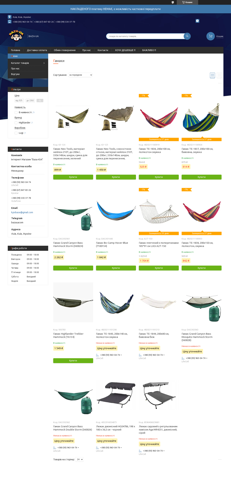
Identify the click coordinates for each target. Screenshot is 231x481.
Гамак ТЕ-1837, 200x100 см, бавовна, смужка (197, 150)
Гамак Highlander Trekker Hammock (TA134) (68, 335)
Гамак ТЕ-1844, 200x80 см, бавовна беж (154, 335)
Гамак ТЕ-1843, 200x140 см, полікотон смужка (112, 335)
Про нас (86, 50)
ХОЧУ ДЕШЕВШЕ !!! (125, 50)
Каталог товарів (20, 63)
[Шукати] (187, 36)
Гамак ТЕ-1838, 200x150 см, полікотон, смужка (197, 244)
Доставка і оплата (37, 50)
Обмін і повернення (64, 50)
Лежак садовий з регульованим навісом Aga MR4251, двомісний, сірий (158, 429)
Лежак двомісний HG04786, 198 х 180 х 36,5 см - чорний (115, 428)
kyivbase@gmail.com (22, 212)
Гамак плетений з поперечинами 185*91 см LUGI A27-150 (159, 244)
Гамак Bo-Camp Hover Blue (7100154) (112, 244)
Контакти (103, 50)
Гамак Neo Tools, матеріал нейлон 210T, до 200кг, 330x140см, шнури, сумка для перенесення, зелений (70, 153)
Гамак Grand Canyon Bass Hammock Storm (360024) (68, 244)
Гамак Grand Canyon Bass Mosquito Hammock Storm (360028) (197, 337)
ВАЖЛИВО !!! (149, 50)
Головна (15, 50)
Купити (73, 177)
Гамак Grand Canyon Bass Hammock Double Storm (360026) (72, 428)
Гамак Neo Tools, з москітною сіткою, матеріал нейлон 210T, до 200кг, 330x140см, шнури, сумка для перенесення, (114, 153)
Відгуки (15, 74)
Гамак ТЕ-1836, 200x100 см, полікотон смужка (154, 150)
